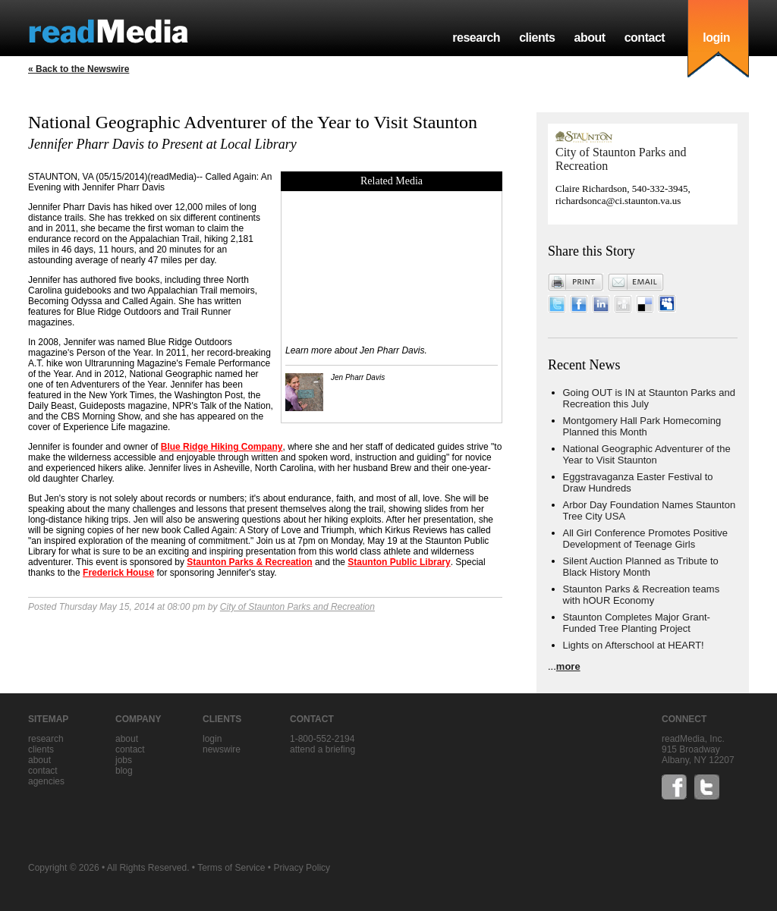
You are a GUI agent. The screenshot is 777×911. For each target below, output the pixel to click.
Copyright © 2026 (63, 867)
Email (636, 282)
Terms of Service (231, 867)
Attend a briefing (322, 749)
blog (124, 770)
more (568, 666)
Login (212, 739)
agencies (46, 781)
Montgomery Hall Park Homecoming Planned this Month (642, 426)
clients (537, 37)
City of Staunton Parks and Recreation (297, 607)
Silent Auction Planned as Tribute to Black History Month (641, 566)
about (589, 37)
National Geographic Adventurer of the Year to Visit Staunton (647, 454)
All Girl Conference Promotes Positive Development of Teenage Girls (645, 538)
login (716, 37)
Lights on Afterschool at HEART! (633, 645)
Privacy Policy (301, 867)
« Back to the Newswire (78, 69)
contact (644, 37)
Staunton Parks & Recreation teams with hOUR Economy (641, 594)
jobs (123, 760)
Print (576, 282)
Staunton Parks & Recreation (249, 562)
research (476, 37)
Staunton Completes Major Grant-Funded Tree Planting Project (636, 622)
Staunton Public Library (399, 562)
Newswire (222, 749)
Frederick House (118, 572)
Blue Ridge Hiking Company (222, 446)
